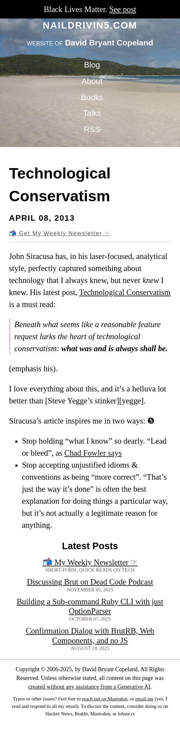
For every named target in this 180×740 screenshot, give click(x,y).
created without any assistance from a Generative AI (89, 687)
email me (144, 698)
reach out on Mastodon (104, 698)
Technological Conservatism (125, 292)
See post (122, 9)
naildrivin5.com (90, 25)
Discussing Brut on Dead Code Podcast (90, 581)
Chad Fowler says (93, 453)
